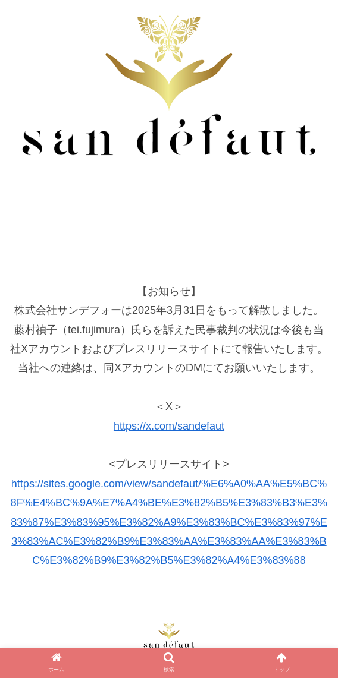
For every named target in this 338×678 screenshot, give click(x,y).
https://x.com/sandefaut (169, 426)
